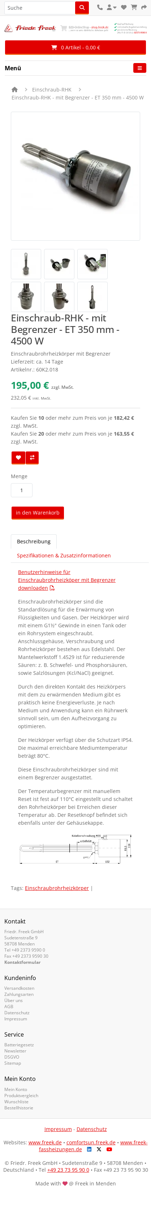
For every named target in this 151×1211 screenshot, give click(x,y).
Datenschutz (17, 1013)
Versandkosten (19, 988)
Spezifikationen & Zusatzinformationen (64, 555)
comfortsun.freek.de (91, 1142)
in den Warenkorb (38, 512)
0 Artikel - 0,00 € (75, 47)
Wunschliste (16, 1102)
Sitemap (12, 1063)
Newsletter (15, 1051)
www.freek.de (45, 1142)
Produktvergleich (21, 1095)
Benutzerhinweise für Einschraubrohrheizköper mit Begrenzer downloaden (67, 580)
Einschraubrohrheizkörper (57, 888)
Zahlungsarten (19, 994)
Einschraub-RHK (52, 89)
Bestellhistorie (18, 1108)
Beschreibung (34, 541)
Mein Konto (15, 1089)
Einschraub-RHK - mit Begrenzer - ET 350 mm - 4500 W (78, 97)
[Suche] (82, 7)
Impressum (15, 1019)
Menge (19, 476)
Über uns (13, 1000)
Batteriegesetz (19, 1045)
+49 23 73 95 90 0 (68, 1169)
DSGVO (11, 1057)
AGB (8, 1006)
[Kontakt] (100, 7)
